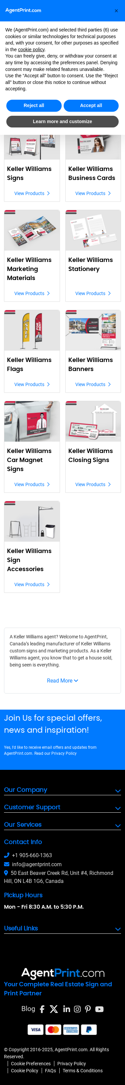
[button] (116, 10)
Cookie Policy (24, 1070)
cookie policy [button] (31, 49)
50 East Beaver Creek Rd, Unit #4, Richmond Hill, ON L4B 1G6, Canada (58, 877)
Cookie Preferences (31, 1063)
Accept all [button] (91, 105)
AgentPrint (95, 636)
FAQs (50, 1070)
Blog (28, 1009)
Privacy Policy (64, 753)
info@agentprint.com (33, 864)
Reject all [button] (34, 105)
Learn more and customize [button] (62, 121)
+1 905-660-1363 (28, 855)
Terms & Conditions (83, 1070)
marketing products (67, 650)
